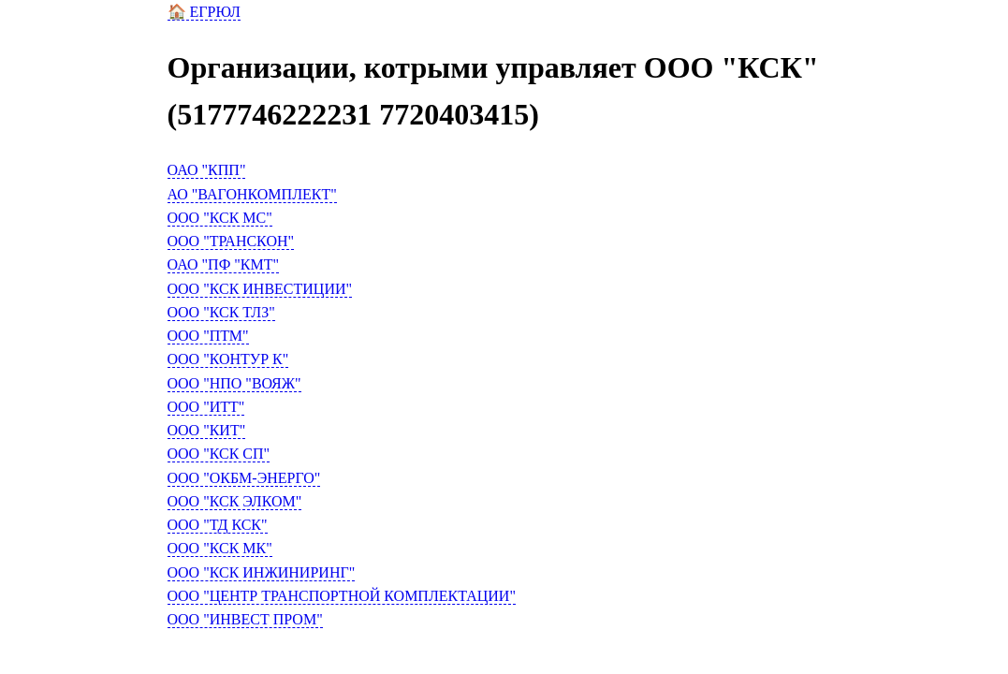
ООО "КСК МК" (220, 548)
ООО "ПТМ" (208, 336)
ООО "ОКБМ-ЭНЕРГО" (244, 478)
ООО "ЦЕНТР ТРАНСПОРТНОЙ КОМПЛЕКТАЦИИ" (342, 596)
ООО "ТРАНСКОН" (231, 241)
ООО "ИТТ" (206, 407)
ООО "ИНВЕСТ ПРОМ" (245, 619)
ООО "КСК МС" (220, 218)
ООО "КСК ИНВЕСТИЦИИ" (260, 289)
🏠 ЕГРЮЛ (204, 12)
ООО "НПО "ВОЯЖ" (234, 383)
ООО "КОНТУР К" (228, 359)
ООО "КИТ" (207, 430)
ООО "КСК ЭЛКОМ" (235, 501)
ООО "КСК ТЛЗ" (221, 312)
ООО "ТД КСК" (218, 525)
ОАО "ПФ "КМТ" (224, 264)
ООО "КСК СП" (219, 454)
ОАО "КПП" (207, 170)
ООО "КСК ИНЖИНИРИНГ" (262, 572)
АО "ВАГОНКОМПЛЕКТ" (252, 194)
